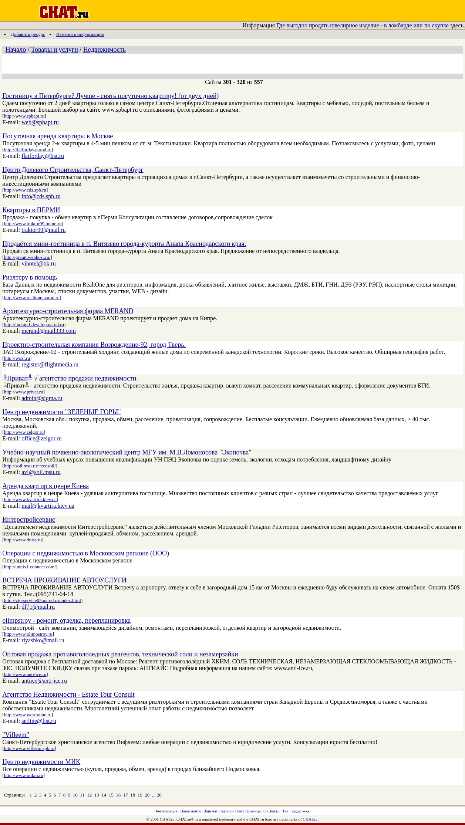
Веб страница (248, 811)
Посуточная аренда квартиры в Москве (57, 136)
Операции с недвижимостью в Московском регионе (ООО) (85, 553)
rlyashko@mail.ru (42, 640)
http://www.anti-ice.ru (25, 674)
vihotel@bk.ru (38, 263)
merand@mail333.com (48, 331)
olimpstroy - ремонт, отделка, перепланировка (66, 620)
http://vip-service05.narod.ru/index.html (42, 600)
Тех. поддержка (295, 811)
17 (125, 795)
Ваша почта (191, 811)
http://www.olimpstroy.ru (28, 634)
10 (75, 795)
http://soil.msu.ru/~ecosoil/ (30, 466)
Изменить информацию (80, 34)
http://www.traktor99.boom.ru (33, 223)
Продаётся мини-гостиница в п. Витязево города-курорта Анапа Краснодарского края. (124, 243)
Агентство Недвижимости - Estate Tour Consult (68, 694)
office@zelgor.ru (41, 438)
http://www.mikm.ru (23, 775)
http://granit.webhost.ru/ (27, 257)
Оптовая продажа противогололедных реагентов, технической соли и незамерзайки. (121, 654)
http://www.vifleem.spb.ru (29, 748)
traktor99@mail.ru (43, 230)
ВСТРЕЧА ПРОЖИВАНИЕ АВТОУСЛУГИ (64, 580)
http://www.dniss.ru (23, 539)
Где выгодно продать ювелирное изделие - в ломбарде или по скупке (362, 25)
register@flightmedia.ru (49, 364)
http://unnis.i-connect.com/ (30, 566)
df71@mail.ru (38, 606)
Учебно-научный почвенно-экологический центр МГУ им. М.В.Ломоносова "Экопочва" (126, 452)
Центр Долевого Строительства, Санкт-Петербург (72, 169)
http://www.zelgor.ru (24, 432)
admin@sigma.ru (41, 398)
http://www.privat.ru (23, 392)
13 (96, 795)
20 (147, 795)
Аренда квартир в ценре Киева (45, 486)
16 (118, 795)
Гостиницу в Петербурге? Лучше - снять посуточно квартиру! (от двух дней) (110, 95)
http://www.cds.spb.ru (25, 190)
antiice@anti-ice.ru (44, 680)
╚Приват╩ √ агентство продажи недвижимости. (70, 378)
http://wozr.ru (17, 358)
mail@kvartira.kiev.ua (47, 506)
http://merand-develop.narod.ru (34, 324)
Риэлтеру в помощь (29, 277)
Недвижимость (104, 49)
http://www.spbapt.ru (24, 116)
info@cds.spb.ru (40, 196)
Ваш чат (210, 811)
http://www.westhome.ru (27, 714)
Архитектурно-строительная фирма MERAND (67, 311)
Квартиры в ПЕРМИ (31, 210)
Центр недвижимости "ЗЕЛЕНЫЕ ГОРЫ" (61, 412)
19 (140, 795)
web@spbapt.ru (40, 122)
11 (82, 795)
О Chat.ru (271, 811)
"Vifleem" (15, 734)
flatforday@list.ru (42, 156)
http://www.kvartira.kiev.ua (30, 499)
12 (89, 795)
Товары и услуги (54, 49)
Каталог (227, 811)
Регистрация (167, 811)
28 (159, 795)
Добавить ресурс (28, 34)
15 (111, 795)
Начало (16, 49)
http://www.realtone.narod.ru (32, 297)
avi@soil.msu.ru (40, 472)
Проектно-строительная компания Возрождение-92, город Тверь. (94, 344)
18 (132, 795)
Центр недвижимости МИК (41, 761)
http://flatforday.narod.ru (27, 149)
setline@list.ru (38, 721)
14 (103, 795)
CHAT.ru (310, 819)
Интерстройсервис (28, 519)
